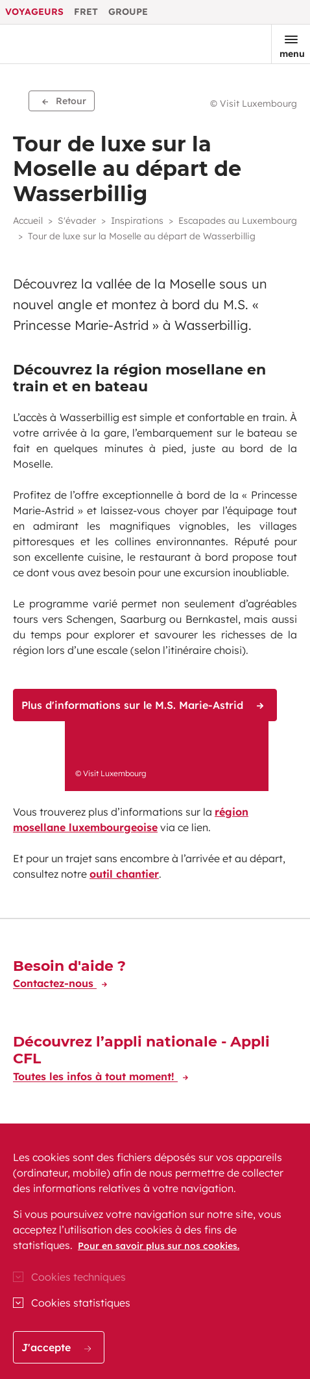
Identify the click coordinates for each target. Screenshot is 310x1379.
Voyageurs (34, 11)
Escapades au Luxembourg (237, 220)
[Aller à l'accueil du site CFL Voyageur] (53, 44)
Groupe (128, 11)
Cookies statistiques (80, 1302)
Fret (86, 11)
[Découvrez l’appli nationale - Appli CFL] (155, 1061)
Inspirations (137, 220)
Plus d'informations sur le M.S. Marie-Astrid (142, 705)
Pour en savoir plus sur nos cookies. (158, 1246)
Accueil (28, 220)
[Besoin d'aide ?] (69, 976)
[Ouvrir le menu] (290, 44)
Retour (64, 101)
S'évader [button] (77, 220)
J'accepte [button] (56, 1347)
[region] (155, 1251)
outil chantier (124, 873)
